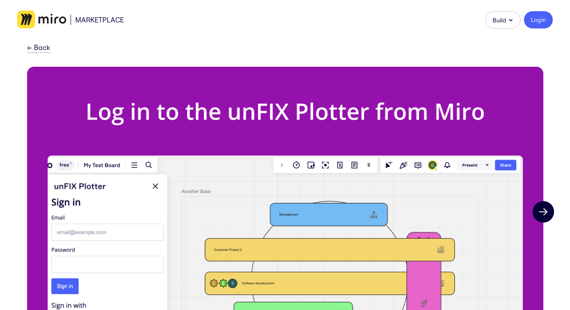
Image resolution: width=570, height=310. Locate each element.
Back (38, 48)
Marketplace (99, 20)
